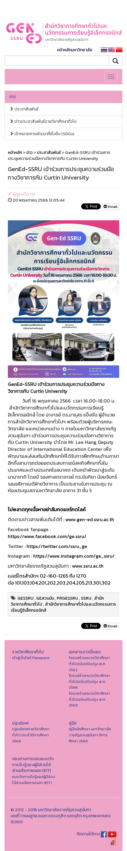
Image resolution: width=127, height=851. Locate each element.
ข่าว (12, 97)
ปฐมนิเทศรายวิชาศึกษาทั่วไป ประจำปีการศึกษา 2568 (30, 735)
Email (110, 206)
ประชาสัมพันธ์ (24, 109)
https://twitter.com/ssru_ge (57, 546)
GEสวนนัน (45, 598)
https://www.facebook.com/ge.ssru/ (47, 536)
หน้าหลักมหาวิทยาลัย (74, 50)
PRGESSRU (67, 598)
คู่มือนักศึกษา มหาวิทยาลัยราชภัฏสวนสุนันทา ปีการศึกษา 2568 (90, 735)
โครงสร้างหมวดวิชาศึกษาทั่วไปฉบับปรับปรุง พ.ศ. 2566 (89, 681)
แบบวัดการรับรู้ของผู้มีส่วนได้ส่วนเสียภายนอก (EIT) (33, 780)
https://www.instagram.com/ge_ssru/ (74, 555)
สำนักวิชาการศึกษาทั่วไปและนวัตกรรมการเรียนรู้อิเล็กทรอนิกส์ (63, 607)
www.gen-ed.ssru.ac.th (89, 519)
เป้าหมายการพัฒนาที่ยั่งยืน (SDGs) (41, 134)
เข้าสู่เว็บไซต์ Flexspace (30, 658)
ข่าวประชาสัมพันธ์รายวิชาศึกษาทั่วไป (43, 121)
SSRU (86, 598)
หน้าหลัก (15, 152)
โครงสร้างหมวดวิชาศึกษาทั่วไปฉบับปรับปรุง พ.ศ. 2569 (89, 699)
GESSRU (25, 598)
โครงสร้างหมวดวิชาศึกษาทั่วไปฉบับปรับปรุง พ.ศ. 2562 (89, 663)
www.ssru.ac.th (87, 565)
